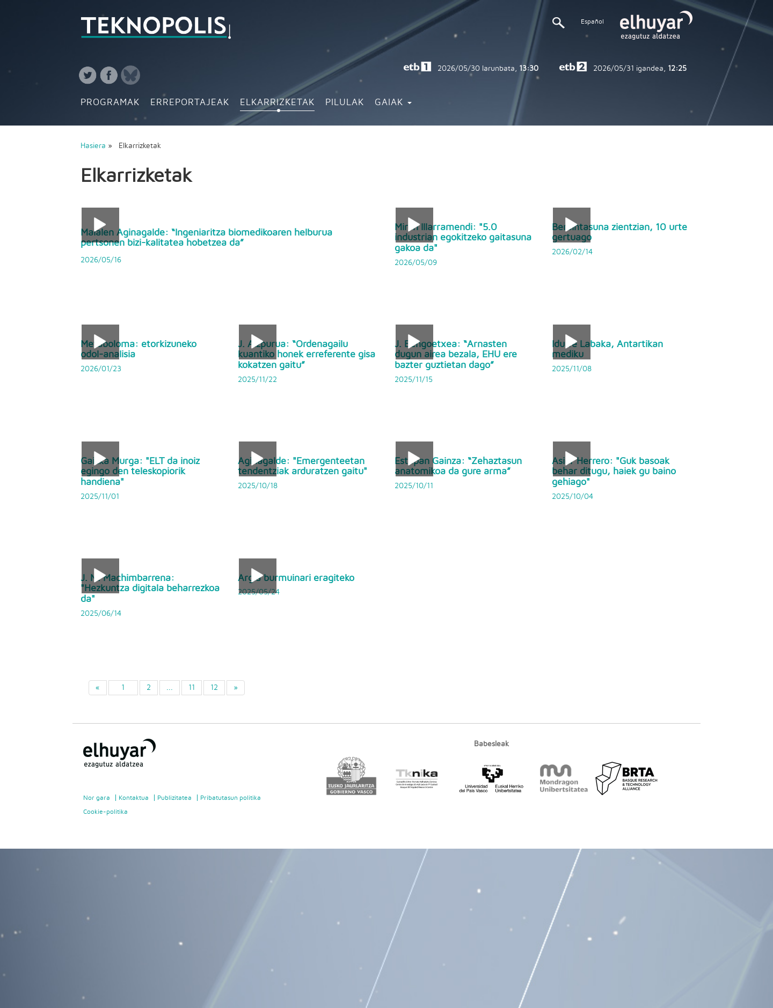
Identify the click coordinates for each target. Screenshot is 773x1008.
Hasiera (93, 146)
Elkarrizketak (277, 102)
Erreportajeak (189, 102)
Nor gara (96, 797)
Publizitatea (174, 797)
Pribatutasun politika (230, 797)
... (169, 687)
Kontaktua (134, 797)
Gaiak (393, 102)
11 (191, 687)
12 (214, 687)
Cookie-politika (105, 811)
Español (592, 21)
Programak (110, 102)
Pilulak (344, 102)
